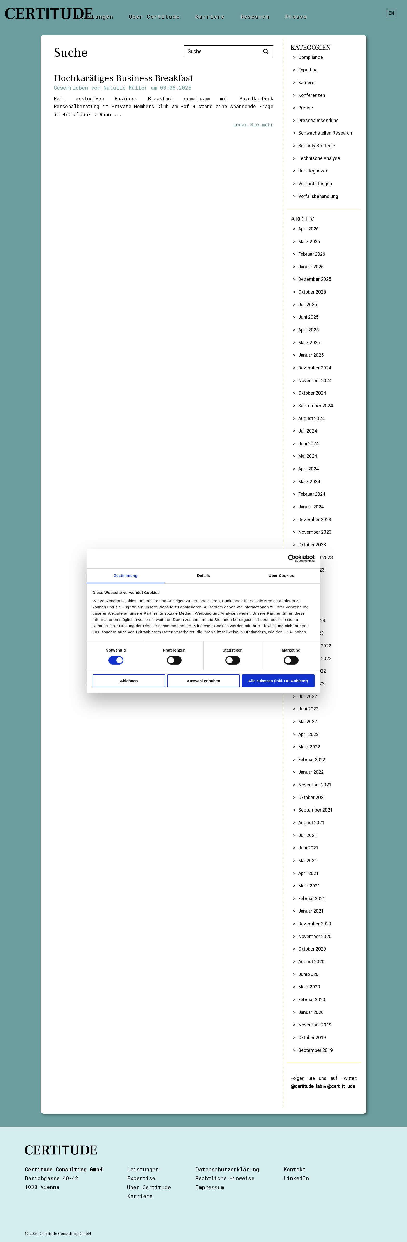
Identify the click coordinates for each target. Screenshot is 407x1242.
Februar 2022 (311, 759)
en (391, 13)
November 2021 (314, 784)
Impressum (209, 1187)
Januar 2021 (311, 911)
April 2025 (308, 330)
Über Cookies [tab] (281, 575)
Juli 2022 (307, 696)
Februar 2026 (311, 254)
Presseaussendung (318, 120)
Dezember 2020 (314, 923)
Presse (296, 16)
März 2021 (309, 885)
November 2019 (314, 1024)
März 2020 (309, 986)
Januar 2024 (311, 506)
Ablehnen (129, 681)
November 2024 (314, 380)
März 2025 (309, 342)
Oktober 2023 (312, 544)
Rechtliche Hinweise (224, 1178)
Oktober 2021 (312, 797)
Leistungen (95, 16)
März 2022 (309, 746)
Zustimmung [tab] (126, 575)
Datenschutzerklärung (227, 1169)
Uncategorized (313, 171)
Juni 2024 (308, 443)
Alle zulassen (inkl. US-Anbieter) (278, 681)
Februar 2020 (311, 999)
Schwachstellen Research (325, 133)
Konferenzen (311, 95)
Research (255, 16)
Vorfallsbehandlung (318, 196)
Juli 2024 (307, 431)
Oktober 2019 (312, 1037)
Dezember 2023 (314, 519)
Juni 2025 (308, 317)
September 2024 (315, 405)
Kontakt (295, 1169)
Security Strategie (316, 145)
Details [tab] (203, 575)
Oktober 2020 (312, 949)
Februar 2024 (311, 494)
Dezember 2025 (314, 279)
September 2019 (315, 1050)
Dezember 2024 (314, 367)
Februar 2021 (311, 898)
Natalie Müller (125, 87)
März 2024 (309, 481)
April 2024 (308, 468)
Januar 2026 (311, 266)
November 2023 (314, 532)
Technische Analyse (319, 158)
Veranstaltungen (315, 183)
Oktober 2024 (312, 393)
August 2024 (311, 418)
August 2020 (311, 961)
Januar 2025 (311, 355)
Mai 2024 (307, 456)
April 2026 (308, 228)
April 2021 (308, 873)
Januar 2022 (311, 772)
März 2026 (309, 241)
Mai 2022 (307, 721)
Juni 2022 (308, 709)
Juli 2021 (307, 835)
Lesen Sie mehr (253, 124)
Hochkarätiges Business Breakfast (123, 78)
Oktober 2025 (312, 292)
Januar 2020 (311, 1012)
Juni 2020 (308, 974)
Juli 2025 (307, 304)
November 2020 (314, 936)
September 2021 (315, 810)
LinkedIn (296, 1178)
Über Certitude (154, 16)
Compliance (310, 57)
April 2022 (308, 734)
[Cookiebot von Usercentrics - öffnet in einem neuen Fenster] (292, 558)
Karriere (210, 16)
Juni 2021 (308, 848)
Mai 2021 (307, 860)
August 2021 (311, 822)
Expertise (308, 69)
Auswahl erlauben (203, 681)
